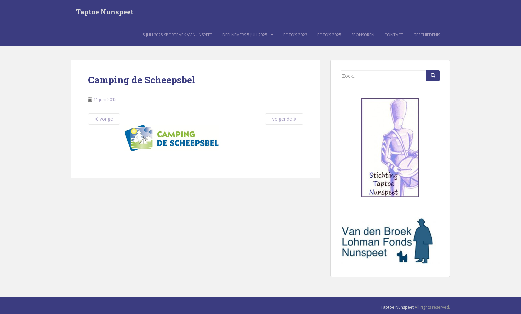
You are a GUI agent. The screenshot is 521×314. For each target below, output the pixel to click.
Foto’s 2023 (295, 35)
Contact (393, 35)
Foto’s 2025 (329, 35)
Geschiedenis (426, 35)
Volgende (284, 119)
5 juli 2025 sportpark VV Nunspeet (177, 35)
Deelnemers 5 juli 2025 (244, 35)
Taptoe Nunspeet (104, 11)
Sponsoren (362, 35)
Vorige (104, 119)
